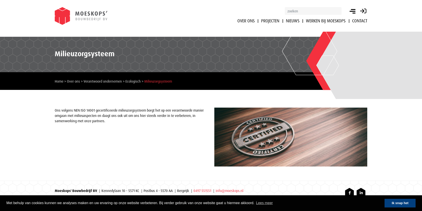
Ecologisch (133, 81)
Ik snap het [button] (400, 203)
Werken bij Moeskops (326, 20)
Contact (359, 20)
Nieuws (292, 20)
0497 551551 (202, 190)
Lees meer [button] (264, 203)
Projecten (270, 20)
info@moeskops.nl (229, 190)
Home (59, 81)
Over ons (246, 20)
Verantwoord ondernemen (103, 81)
